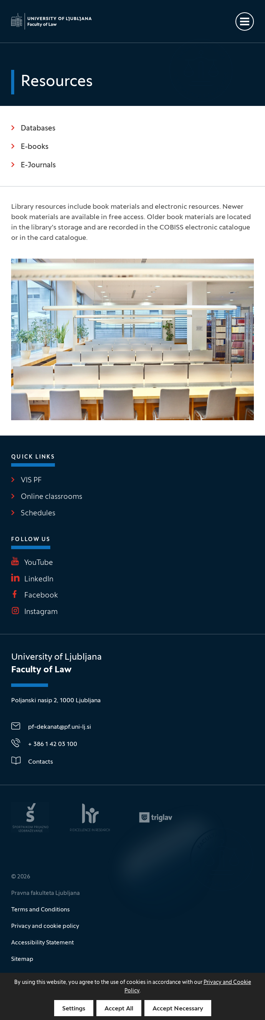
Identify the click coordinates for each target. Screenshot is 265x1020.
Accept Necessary (177, 1009)
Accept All (118, 1009)
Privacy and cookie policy (45, 926)
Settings (73, 1009)
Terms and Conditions (40, 910)
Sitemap (22, 959)
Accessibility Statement (42, 943)
